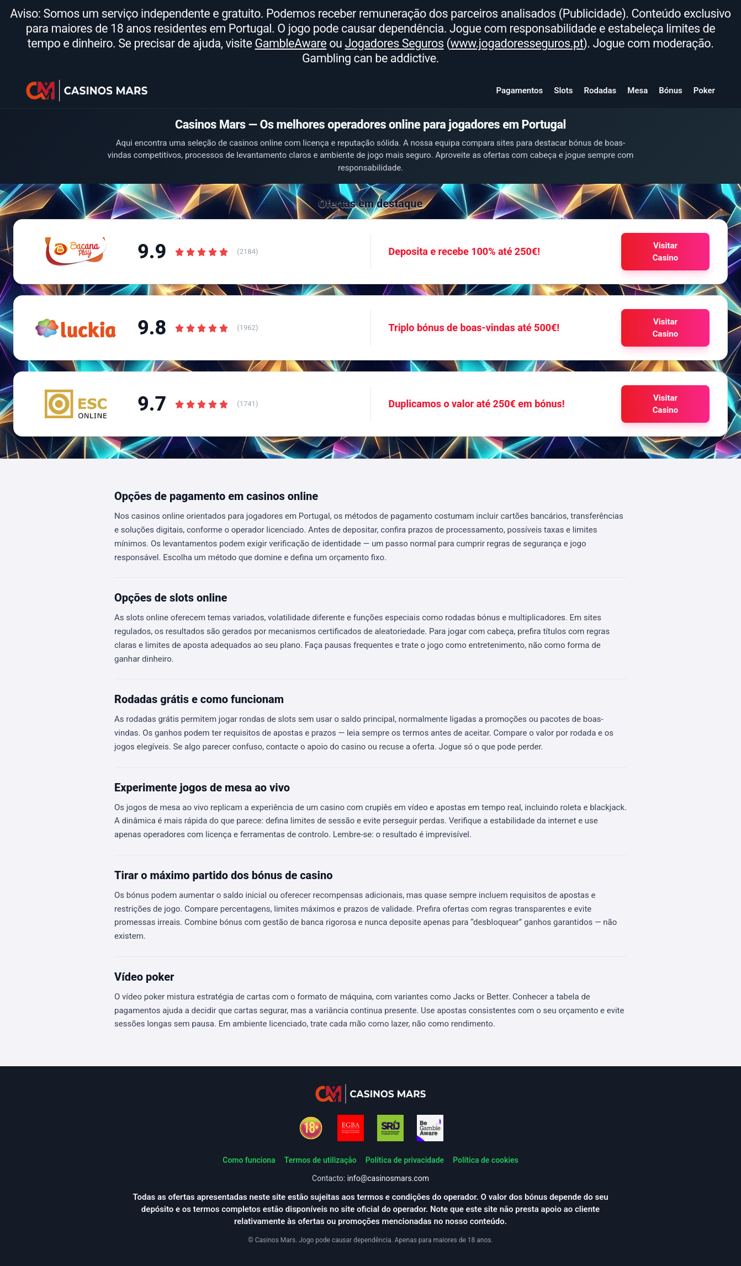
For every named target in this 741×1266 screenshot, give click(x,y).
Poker (704, 90)
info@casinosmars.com (388, 1178)
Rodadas (600, 90)
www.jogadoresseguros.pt (517, 43)
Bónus (670, 90)
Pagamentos (519, 90)
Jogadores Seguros (394, 43)
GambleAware (290, 43)
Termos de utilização (320, 1160)
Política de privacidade (405, 1160)
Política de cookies (485, 1160)
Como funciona (249, 1160)
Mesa (637, 90)
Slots (563, 90)
